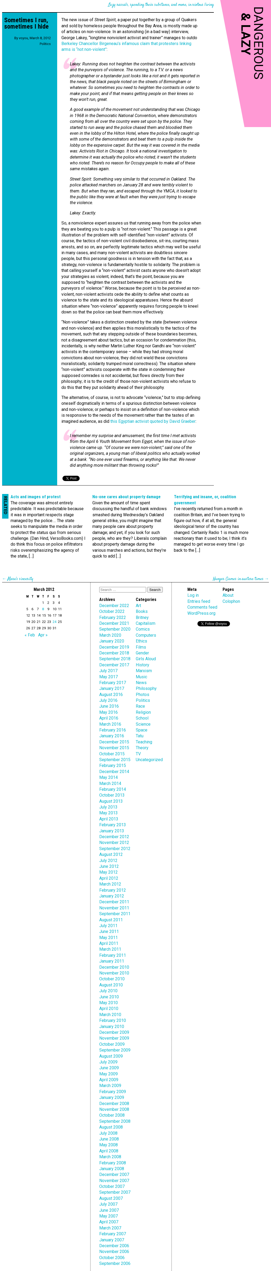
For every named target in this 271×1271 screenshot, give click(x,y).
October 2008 (112, 1115)
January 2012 (111, 896)
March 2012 (110, 884)
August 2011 (111, 919)
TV (138, 753)
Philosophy (146, 688)
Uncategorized (149, 759)
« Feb (30, 634)
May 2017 (108, 676)
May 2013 (108, 812)
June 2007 (109, 1210)
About (228, 595)
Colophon (231, 601)
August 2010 (111, 984)
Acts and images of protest (36, 496)
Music (141, 676)
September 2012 (114, 848)
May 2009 (108, 1073)
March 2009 (110, 1085)
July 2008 (108, 1133)
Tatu (139, 735)
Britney (142, 617)
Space (141, 730)
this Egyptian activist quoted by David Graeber (153, 421)
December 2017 (114, 664)
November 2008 (114, 1109)
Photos (142, 694)
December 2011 (114, 901)
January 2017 (111, 688)
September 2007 (114, 1192)
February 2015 (112, 765)
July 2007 (108, 1204)
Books (142, 611)
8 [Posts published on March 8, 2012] (43, 609)
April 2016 (108, 718)
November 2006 (114, 1251)
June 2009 (109, 1067)
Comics (143, 629)
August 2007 (111, 1198)
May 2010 (108, 1002)
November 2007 (114, 1180)
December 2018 (114, 652)
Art (138, 605)
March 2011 (110, 949)
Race (140, 706)
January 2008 (111, 1168)
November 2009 (114, 1038)
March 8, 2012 (40, 38)
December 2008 (114, 1103)
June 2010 (109, 996)
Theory (142, 747)
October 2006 (112, 1257)
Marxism (144, 670)
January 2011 (111, 961)
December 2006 (114, 1245)
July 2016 (108, 700)
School (142, 718)
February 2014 (112, 789)
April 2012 (108, 878)
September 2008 (114, 1121)
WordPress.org (201, 613)
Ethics (141, 641)
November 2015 (114, 747)
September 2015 (114, 759)
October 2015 (112, 753)
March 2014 (110, 783)
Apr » (43, 634)
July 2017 (108, 670)
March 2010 (110, 1014)
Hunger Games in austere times (238, 579)
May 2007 (108, 1216)
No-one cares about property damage (126, 496)
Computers (146, 635)
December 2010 (114, 967)
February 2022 (112, 617)
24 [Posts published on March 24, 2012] (54, 622)
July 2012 (108, 860)
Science (143, 724)
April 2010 (108, 1008)
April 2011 (108, 943)
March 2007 (110, 1227)
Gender (142, 652)
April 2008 (108, 1150)
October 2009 (112, 1044)
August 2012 (111, 854)
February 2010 (112, 1020)
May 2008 (108, 1144)
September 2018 (114, 658)
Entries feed (198, 601)
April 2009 (108, 1079)
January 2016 (111, 735)
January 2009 (111, 1097)
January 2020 (111, 641)
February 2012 (112, 890)
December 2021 (114, 623)
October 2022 (112, 611)
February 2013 (112, 824)
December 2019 (114, 647)
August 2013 (111, 801)
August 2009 (111, 1056)
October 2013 (112, 795)
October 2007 (112, 1186)
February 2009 (112, 1091)
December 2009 (114, 1032)
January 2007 (111, 1239)
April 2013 (108, 818)
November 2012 (114, 842)
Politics (45, 44)
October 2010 (112, 978)
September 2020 (114, 629)
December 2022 (114, 605)
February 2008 (112, 1162)
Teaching (144, 741)
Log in (193, 595)
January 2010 (111, 1026)
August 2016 (111, 694)
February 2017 (112, 682)
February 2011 (112, 955)
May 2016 (108, 712)
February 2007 (112, 1233)
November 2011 (114, 907)
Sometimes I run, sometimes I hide (26, 23)
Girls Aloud (146, 658)
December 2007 (114, 1174)
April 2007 (108, 1221)
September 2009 (114, 1050)
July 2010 (108, 990)
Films (141, 647)
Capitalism (145, 623)
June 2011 (109, 931)
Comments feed (202, 607)
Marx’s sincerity (20, 579)
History (142, 664)
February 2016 (112, 730)
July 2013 (108, 807)
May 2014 (108, 777)
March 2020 (110, 635)
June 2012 (109, 866)
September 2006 (114, 1263)
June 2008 (109, 1139)
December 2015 (114, 741)
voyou (23, 38)
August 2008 (111, 1127)
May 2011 (108, 937)
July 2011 (108, 925)
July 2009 (108, 1062)
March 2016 (110, 724)
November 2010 (114, 973)
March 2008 (110, 1156)
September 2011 (114, 913)
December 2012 (114, 836)
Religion (143, 712)
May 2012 (108, 872)
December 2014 (114, 771)
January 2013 (111, 830)
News (141, 682)
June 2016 (109, 706)
